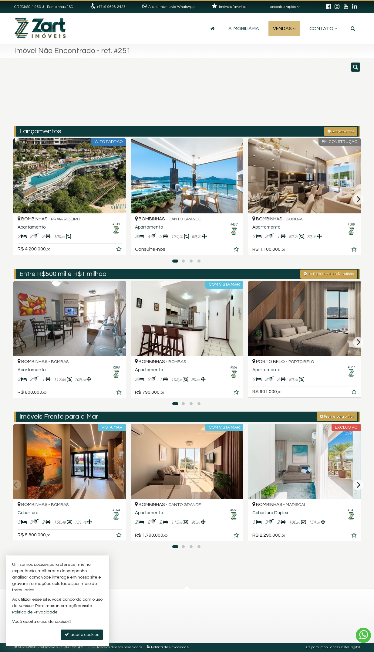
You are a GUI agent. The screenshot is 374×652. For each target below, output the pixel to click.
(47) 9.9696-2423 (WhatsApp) (167, 609)
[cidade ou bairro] (242, 95)
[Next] (358, 199)
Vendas (284, 28)
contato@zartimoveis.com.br (168, 616)
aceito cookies (82, 634)
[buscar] (288, 95)
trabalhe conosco (156, 624)
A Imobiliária (243, 28)
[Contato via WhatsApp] (363, 635)
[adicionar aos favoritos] (119, 250)
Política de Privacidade (170, 647)
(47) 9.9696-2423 (111, 7)
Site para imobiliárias (321, 647)
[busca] (353, 28)
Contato (323, 28)
